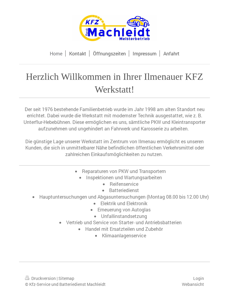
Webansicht (193, 284)
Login (198, 278)
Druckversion (41, 278)
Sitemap (66, 278)
